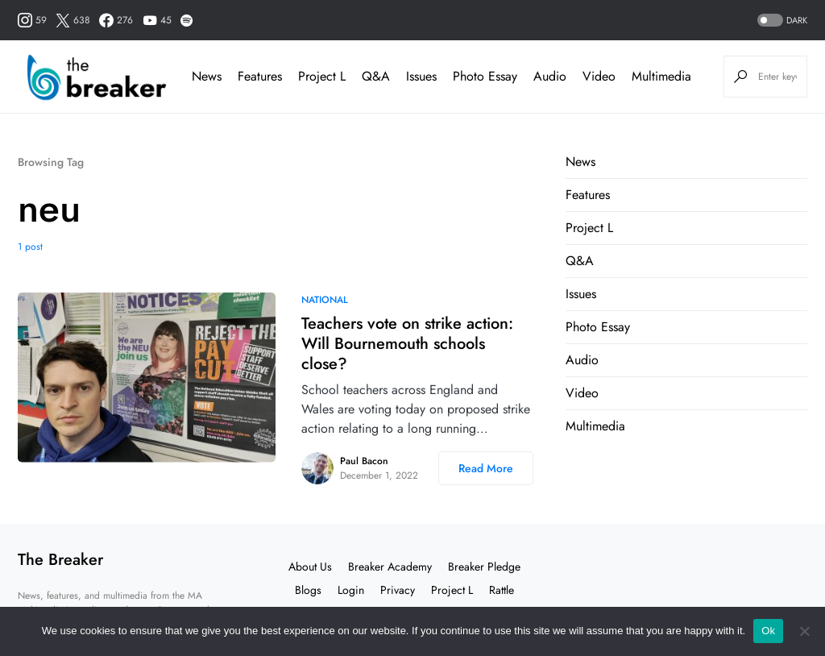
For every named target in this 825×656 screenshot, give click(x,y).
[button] (780, 20)
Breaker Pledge (484, 566)
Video (582, 393)
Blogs (308, 590)
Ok (768, 631)
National (324, 300)
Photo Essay (598, 327)
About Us (310, 566)
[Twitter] (73, 20)
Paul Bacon (364, 461)
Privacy (397, 590)
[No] (805, 631)
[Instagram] (32, 20)
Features (588, 194)
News (580, 161)
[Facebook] (116, 20)
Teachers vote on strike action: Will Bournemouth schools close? (407, 343)
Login (351, 590)
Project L (589, 227)
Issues (581, 293)
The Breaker (60, 559)
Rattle (501, 590)
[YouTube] (157, 20)
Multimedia (595, 426)
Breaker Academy (390, 566)
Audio (582, 360)
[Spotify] (186, 20)
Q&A (580, 260)
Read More (485, 468)
